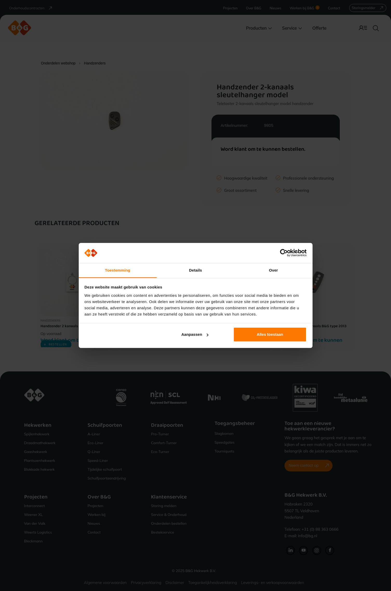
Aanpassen (194, 334)
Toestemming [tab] (117, 270)
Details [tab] (195, 270)
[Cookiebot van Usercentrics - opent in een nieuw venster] (284, 253)
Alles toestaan (270, 334)
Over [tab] (273, 270)
